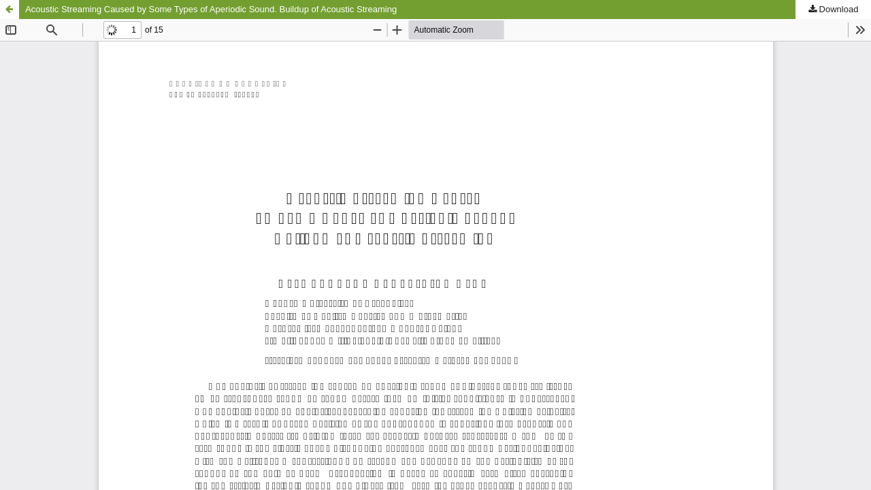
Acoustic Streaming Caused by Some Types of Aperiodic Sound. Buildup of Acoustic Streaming (211, 9)
